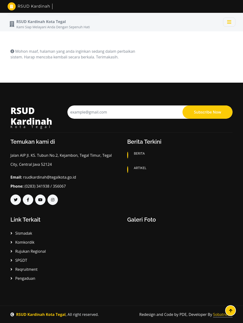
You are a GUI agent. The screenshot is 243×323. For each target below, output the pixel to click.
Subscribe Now (207, 112)
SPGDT (18, 260)
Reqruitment (23, 269)
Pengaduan (22, 278)
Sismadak (21, 233)
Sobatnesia (223, 314)
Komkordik (22, 242)
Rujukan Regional (28, 251)
